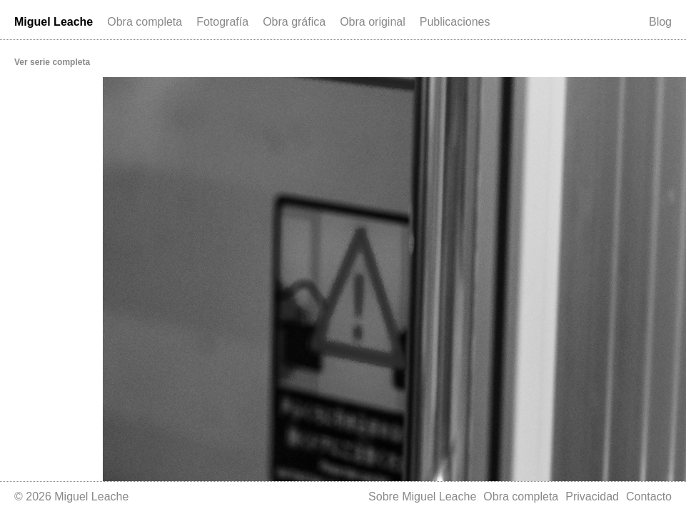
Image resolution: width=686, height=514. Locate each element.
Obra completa (144, 22)
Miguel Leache (53, 22)
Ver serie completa (52, 62)
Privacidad (592, 496)
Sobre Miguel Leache (422, 496)
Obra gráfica (294, 22)
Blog (660, 22)
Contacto (649, 496)
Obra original (372, 22)
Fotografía (222, 22)
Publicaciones (455, 22)
